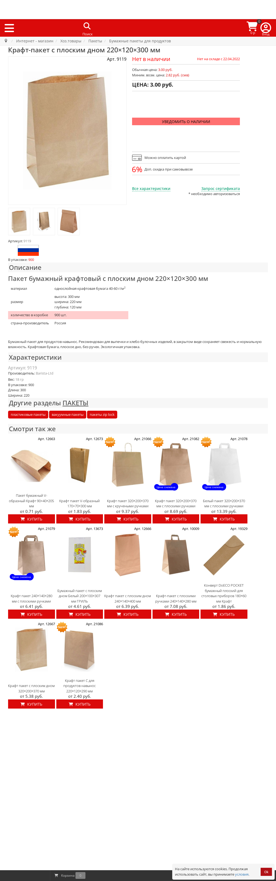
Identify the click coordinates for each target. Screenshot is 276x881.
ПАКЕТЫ (75, 402)
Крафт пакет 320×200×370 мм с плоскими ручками (175, 503)
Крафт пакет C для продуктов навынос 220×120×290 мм (79, 685)
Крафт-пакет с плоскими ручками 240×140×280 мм (175, 598)
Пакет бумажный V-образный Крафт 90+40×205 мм (31, 500)
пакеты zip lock (102, 414)
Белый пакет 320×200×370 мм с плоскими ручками (224, 503)
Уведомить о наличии (186, 121)
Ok (266, 872)
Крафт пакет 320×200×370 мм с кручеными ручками (128, 503)
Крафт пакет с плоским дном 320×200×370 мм (31, 688)
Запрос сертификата (220, 188)
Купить (31, 519)
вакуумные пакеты (68, 414)
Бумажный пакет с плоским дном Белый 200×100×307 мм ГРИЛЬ (79, 596)
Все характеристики (151, 188)
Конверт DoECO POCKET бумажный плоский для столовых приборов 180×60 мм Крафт (223, 593)
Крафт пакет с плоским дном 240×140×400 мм (127, 598)
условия (242, 874)
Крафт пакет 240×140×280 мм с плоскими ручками (31, 598)
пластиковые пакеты (28, 414)
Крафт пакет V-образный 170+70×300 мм (79, 503)
